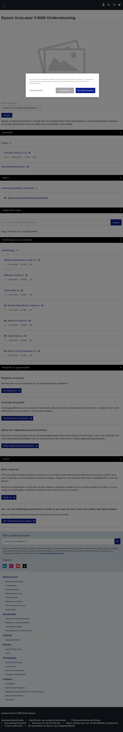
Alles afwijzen (65, 90)
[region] (62, 85)
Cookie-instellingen (36, 90)
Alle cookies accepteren (85, 90)
